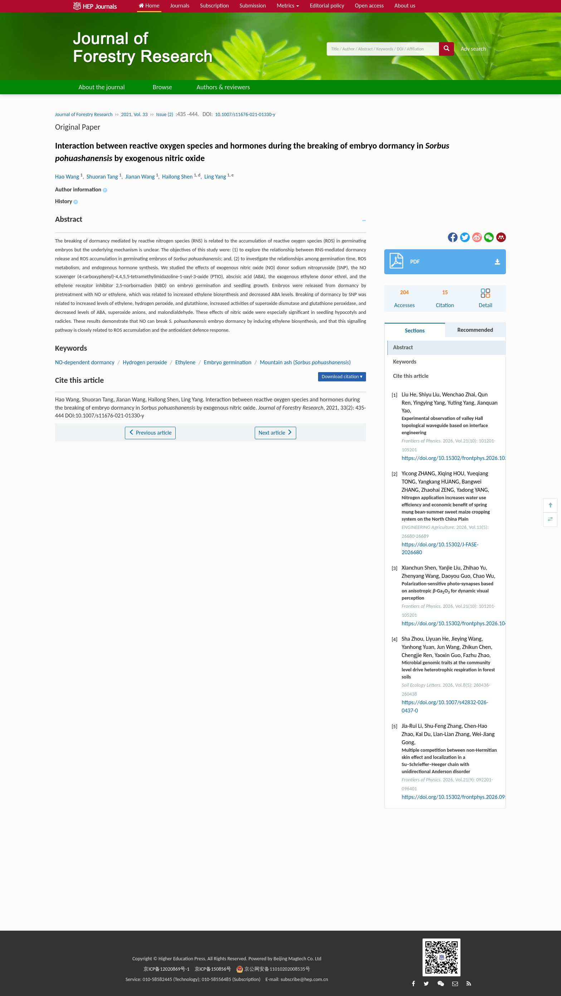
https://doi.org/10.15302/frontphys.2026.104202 (459, 623)
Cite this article (411, 375)
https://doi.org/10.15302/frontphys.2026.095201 (459, 797)
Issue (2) (165, 114)
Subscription (214, 5)
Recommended (475, 329)
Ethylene (185, 362)
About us (405, 5)
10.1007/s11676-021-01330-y (245, 114)
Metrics (288, 5)
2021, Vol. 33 (134, 114)
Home (149, 5)
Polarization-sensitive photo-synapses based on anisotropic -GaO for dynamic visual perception (447, 591)
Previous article (150, 432)
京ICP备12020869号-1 (166, 969)
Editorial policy (327, 5)
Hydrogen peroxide (145, 362)
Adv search (473, 48)
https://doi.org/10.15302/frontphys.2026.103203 (459, 458)
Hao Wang (68, 176)
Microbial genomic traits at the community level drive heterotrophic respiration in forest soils (448, 670)
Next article (275, 432)
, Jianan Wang (138, 176)
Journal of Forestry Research (84, 114)
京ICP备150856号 (213, 969)
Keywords (404, 361)
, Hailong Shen (176, 176)
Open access (369, 5)
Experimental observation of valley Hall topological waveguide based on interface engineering (445, 425)
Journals (180, 5)
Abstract (403, 347)
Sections (415, 330)
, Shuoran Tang (101, 176)
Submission (253, 5)
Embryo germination (228, 362)
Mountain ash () (305, 362)
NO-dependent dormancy (84, 362)
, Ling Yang (213, 176)
